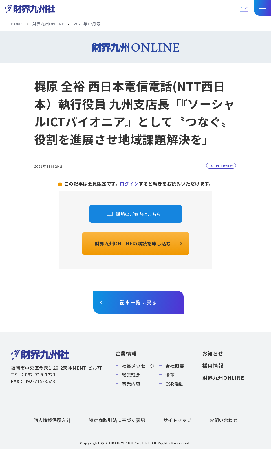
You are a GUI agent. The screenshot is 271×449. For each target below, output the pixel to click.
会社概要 (174, 365)
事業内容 (131, 383)
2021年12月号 (87, 23)
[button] (262, 8)
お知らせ (212, 353)
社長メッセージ (138, 365)
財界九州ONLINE (48, 23)
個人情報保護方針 (52, 420)
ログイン (129, 183)
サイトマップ (177, 420)
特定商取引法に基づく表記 (117, 420)
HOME (17, 23)
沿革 (170, 374)
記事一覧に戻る (138, 302)
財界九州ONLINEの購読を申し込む (133, 243)
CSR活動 (174, 383)
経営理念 (131, 374)
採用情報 (212, 365)
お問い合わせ (224, 420)
